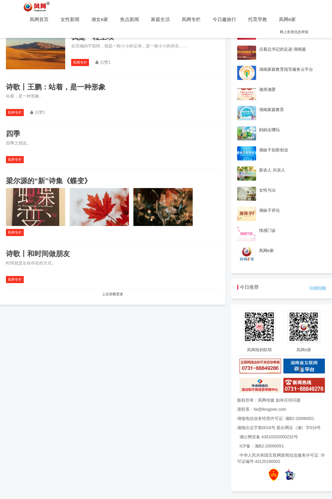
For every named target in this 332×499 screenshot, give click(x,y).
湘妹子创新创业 (273, 149)
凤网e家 (287, 19)
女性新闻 (69, 19)
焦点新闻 (129, 19)
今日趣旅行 (224, 19)
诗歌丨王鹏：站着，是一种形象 (56, 87)
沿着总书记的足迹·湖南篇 (282, 49)
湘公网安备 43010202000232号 (269, 436)
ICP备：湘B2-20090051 (262, 446)
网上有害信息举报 (294, 32)
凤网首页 (39, 19)
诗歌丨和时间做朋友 (38, 254)
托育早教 (257, 19)
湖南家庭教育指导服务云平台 (286, 69)
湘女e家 (99, 19)
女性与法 (267, 190)
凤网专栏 (191, 19)
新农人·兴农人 (272, 170)
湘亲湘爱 (267, 89)
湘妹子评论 (269, 210)
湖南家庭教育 (271, 109)
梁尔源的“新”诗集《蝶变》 (48, 181)
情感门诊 (267, 230)
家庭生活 (160, 19)
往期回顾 (317, 288)
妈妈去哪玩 (269, 129)
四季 (13, 134)
